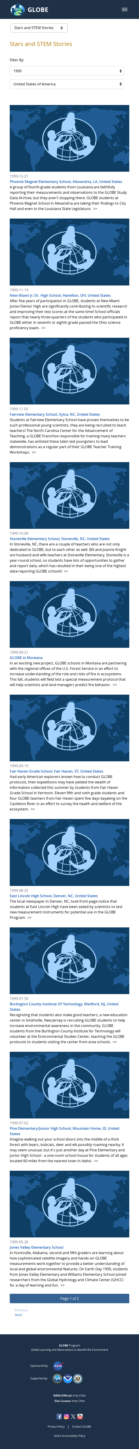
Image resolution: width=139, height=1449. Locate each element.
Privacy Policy (56, 1426)
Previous (21, 1310)
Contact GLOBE (81, 1426)
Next (18, 1315)
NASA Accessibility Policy (69, 1436)
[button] (125, 9)
